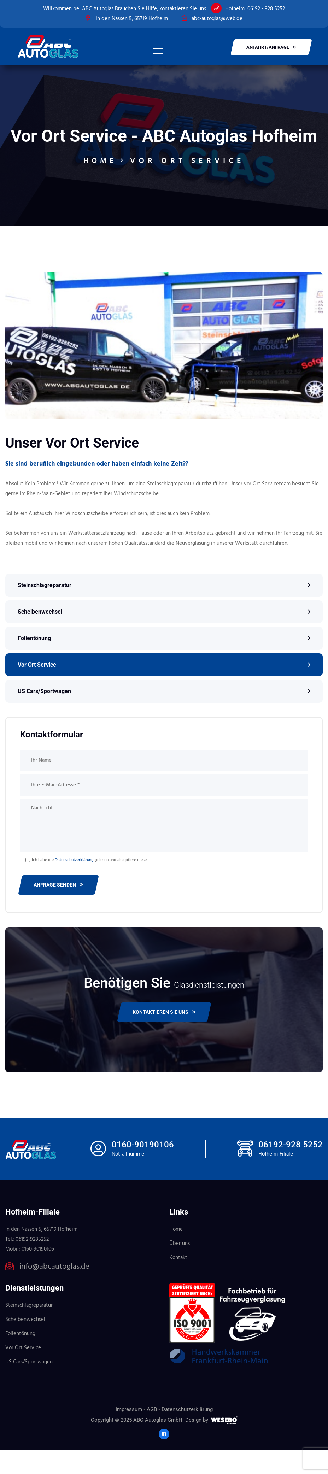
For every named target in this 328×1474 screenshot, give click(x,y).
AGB (152, 1433)
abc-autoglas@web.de (217, 18)
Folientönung (34, 662)
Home (100, 185)
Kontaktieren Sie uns (164, 1036)
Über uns (179, 1267)
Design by (196, 1444)
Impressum (129, 1433)
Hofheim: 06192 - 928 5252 (255, 9)
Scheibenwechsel (40, 635)
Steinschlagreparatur (44, 609)
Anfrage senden (58, 909)
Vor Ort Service (37, 688)
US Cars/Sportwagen (44, 715)
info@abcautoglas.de (54, 1291)
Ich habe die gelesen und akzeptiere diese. (89, 884)
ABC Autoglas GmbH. (158, 1444)
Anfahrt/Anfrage (271, 47)
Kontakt (178, 1281)
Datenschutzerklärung (74, 884)
